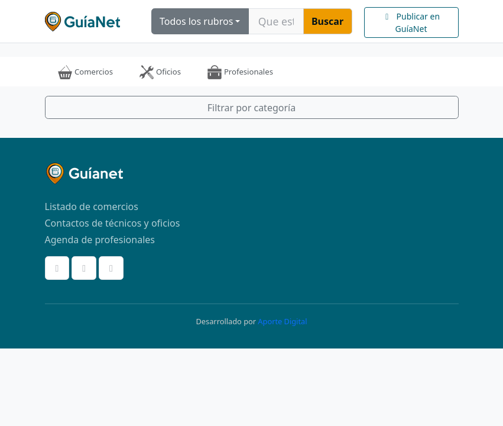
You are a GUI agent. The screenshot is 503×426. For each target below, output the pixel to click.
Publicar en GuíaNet (411, 22)
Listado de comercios (91, 206)
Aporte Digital (282, 321)
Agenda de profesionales (100, 239)
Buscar (327, 21)
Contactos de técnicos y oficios (112, 223)
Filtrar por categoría (251, 107)
